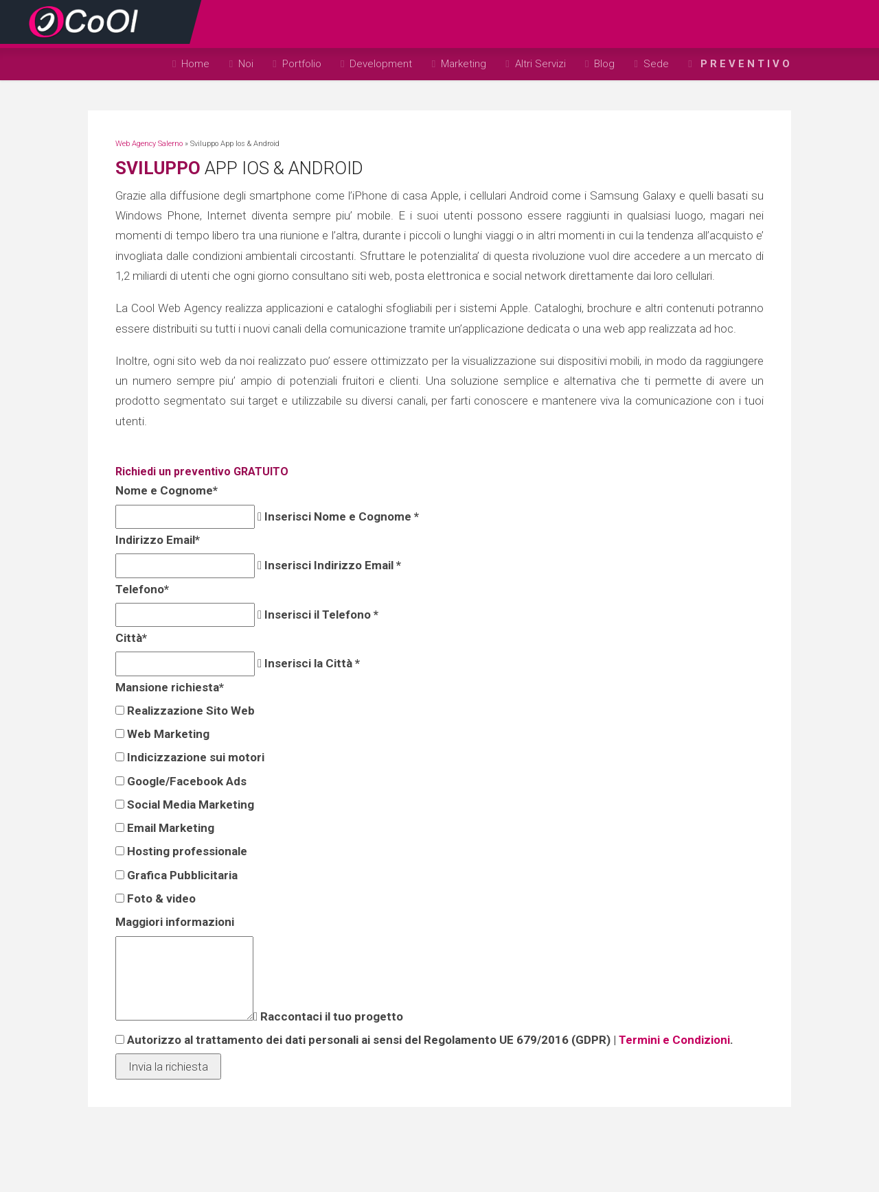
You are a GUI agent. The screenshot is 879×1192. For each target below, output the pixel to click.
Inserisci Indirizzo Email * (331, 565)
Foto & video (160, 898)
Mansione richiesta (168, 687)
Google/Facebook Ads (185, 781)
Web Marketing (167, 734)
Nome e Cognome (165, 490)
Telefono (141, 589)
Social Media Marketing (189, 804)
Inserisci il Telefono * (320, 614)
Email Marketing (169, 828)
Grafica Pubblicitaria (181, 875)
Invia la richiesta (168, 1066)
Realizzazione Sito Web (189, 710)
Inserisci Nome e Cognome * (340, 516)
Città (130, 638)
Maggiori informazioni (173, 922)
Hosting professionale (186, 851)
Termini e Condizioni (673, 1040)
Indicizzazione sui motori (194, 757)
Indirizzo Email (156, 540)
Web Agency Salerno (149, 143)
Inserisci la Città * (310, 663)
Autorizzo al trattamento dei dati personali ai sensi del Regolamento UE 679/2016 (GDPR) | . (429, 1040)
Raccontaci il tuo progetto (330, 1016)
